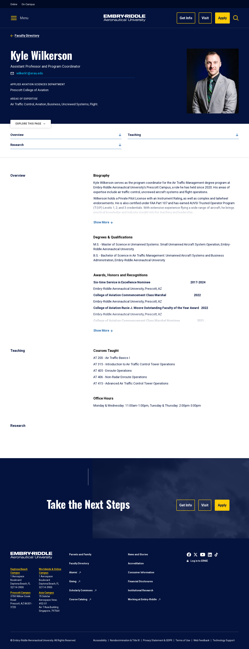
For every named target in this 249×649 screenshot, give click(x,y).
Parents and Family (80, 554)
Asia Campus (46, 592)
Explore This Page (28, 123)
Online (13, 4)
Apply (222, 505)
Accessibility (100, 640)
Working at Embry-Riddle (142, 599)
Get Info (186, 18)
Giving (72, 581)
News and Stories (138, 554)
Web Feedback (201, 640)
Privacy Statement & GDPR (157, 640)
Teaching (134, 135)
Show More (101, 222)
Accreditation (136, 563)
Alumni (73, 572)
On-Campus (28, 4)
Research (17, 145)
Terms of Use (183, 640)
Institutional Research (140, 590)
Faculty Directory (27, 35)
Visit (205, 18)
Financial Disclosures (140, 581)
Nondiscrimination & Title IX (125, 640)
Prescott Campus (20, 592)
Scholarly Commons (81, 590)
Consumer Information (141, 572)
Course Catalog (78, 599)
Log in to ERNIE (199, 560)
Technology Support (224, 640)
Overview (17, 135)
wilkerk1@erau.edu (29, 73)
